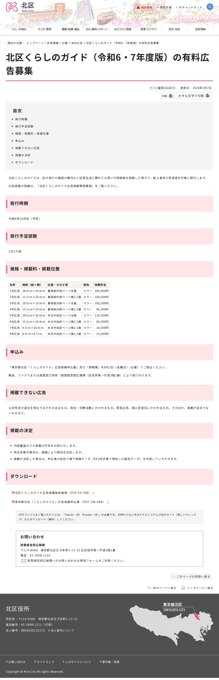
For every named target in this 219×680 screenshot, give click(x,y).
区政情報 (53, 43)
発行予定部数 (24, 126)
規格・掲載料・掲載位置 (32, 133)
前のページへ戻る (164, 590)
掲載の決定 (23, 155)
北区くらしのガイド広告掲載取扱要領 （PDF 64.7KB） (55, 493)
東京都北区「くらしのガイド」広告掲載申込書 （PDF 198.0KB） (62, 503)
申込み (20, 141)
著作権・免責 (126, 664)
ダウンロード (24, 162)
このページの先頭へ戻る (193, 578)
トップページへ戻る (200, 590)
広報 (65, 43)
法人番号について (63, 632)
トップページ (35, 43)
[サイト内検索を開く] (210, 6)
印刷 (164, 96)
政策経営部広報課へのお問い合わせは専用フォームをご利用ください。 (77, 562)
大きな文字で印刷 (191, 95)
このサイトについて (89, 664)
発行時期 (21, 119)
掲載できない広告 (27, 148)
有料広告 (77, 43)
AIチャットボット (190, 7)
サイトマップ (51, 664)
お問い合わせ (18, 664)
